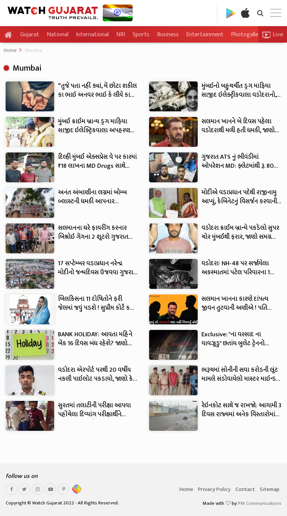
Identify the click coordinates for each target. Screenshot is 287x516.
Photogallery (247, 35)
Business (168, 35)
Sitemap (270, 489)
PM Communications (259, 503)
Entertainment (204, 35)
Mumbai (33, 50)
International (92, 35)
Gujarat (29, 34)
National (57, 35)
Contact (245, 489)
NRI (120, 35)
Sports (141, 35)
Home (10, 50)
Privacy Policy (214, 489)
